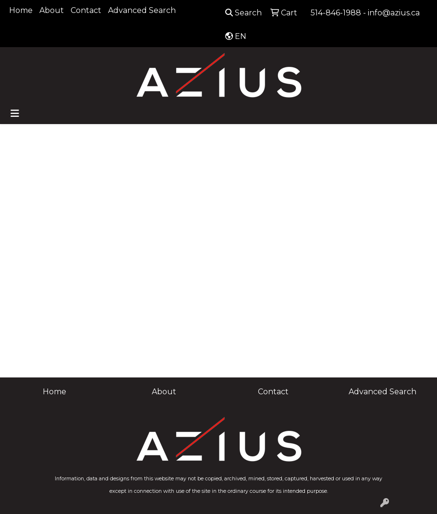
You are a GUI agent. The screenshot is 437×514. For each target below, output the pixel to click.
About (51, 10)
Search (243, 12)
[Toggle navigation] (15, 113)
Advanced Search (142, 10)
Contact (86, 10)
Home (21, 10)
